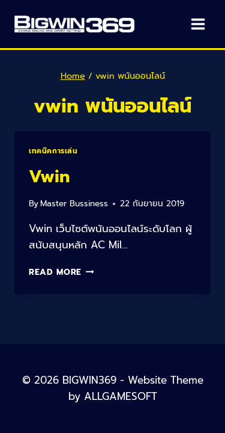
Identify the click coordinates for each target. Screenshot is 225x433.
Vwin (49, 176)
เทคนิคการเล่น (53, 151)
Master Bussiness (74, 203)
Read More (61, 272)
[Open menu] (198, 24)
